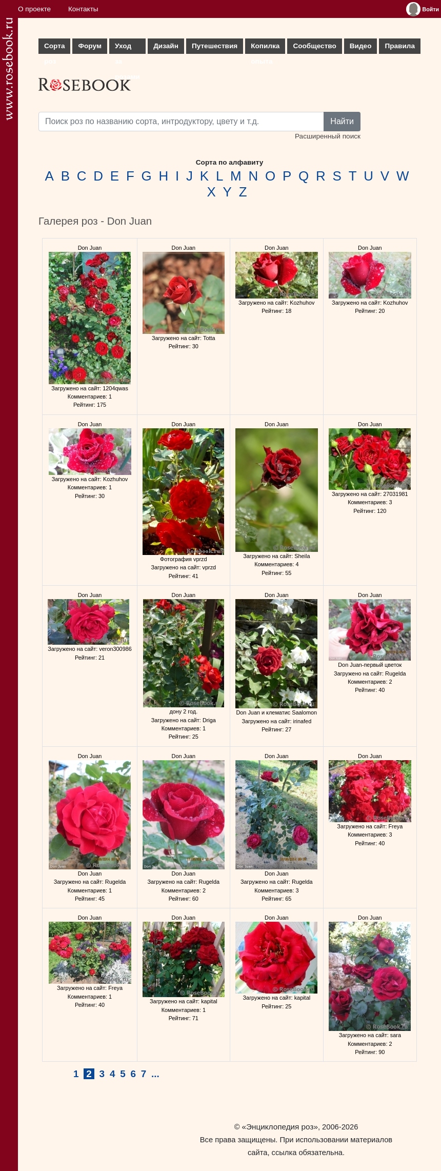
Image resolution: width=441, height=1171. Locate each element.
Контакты (83, 9)
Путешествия (214, 46)
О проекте (34, 9)
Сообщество (314, 46)
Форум (89, 46)
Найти (342, 121)
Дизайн (165, 46)
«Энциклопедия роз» (280, 1126)
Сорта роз (54, 48)
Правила (400, 46)
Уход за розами (127, 48)
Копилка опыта (265, 48)
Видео (361, 46)
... (155, 1073)
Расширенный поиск (327, 136)
